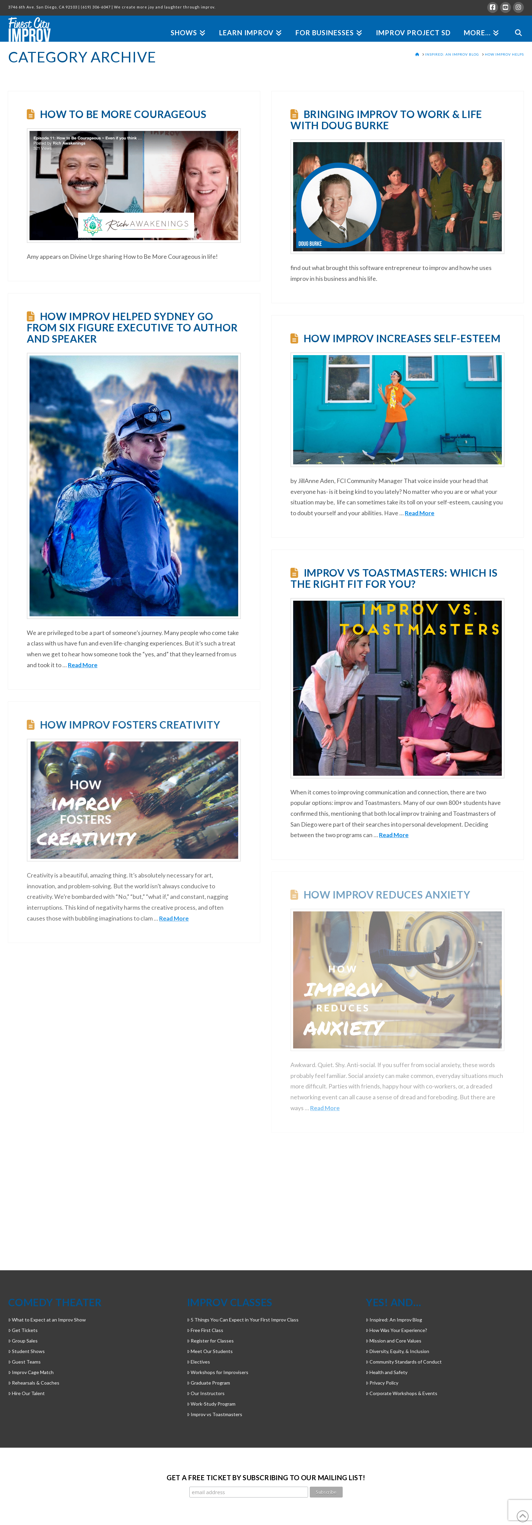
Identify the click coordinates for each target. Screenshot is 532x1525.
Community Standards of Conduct (404, 1362)
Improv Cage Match (31, 1372)
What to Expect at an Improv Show (47, 1320)
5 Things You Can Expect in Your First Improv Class (243, 1320)
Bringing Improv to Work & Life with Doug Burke (386, 119)
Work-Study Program (211, 1404)
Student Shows (26, 1351)
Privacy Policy (382, 1383)
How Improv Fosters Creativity (130, 724)
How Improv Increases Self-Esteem (402, 338)
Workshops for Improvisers (217, 1372)
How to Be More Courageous (123, 114)
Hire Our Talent (26, 1393)
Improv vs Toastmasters (214, 1414)
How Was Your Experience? (396, 1330)
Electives (198, 1362)
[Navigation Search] (515, 25)
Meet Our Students (210, 1351)
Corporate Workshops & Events (401, 1393)
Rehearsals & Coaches (33, 1383)
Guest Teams (24, 1362)
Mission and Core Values (393, 1341)
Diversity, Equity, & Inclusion (397, 1351)
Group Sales (23, 1341)
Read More (82, 665)
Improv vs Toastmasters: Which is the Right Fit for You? (393, 578)
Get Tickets (23, 1330)
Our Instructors (206, 1393)
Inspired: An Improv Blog (394, 1320)
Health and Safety (386, 1372)
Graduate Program (208, 1383)
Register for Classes (210, 1341)
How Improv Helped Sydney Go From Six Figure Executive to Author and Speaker (132, 327)
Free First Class (205, 1330)
